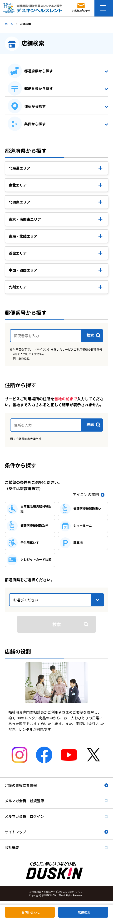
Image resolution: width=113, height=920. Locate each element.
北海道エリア (19, 168)
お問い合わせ (30, 912)
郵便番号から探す (38, 88)
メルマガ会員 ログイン (24, 816)
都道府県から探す (38, 70)
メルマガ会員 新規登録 (24, 800)
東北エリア (18, 184)
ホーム (9, 24)
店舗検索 (84, 912)
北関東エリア (19, 201)
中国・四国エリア (23, 270)
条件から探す (35, 123)
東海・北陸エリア (23, 236)
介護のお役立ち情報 (21, 785)
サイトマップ (15, 831)
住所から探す (35, 106)
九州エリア (18, 286)
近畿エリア (18, 253)
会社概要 (12, 847)
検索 (56, 624)
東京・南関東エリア (25, 219)
